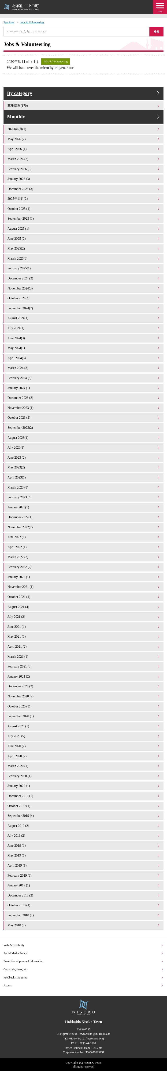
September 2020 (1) (83, 716)
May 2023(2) (83, 467)
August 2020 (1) (83, 726)
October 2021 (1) (83, 597)
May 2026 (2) (83, 139)
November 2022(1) (83, 527)
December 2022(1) (83, 517)
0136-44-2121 (77, 1038)
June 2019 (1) (83, 845)
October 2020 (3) (83, 706)
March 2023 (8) (83, 487)
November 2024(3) (83, 288)
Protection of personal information (83, 961)
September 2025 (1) (83, 218)
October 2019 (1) (83, 806)
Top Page (9, 22)
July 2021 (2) (83, 616)
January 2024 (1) (83, 388)
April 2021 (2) (83, 646)
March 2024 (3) (83, 368)
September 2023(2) (83, 427)
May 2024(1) (83, 348)
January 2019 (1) (83, 885)
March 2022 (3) (83, 557)
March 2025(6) (83, 258)
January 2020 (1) (83, 786)
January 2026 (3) (83, 179)
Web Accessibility (83, 945)
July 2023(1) (83, 447)
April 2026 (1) (83, 149)
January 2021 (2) (83, 676)
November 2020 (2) (83, 696)
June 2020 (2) (83, 746)
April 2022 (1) (83, 547)
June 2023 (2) (83, 457)
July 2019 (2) (83, 835)
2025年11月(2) (83, 198)
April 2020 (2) (83, 756)
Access (83, 985)
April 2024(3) (83, 358)
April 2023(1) (83, 477)
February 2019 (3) (83, 875)
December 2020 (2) (83, 686)
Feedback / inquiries (83, 977)
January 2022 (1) (83, 577)
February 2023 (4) (83, 497)
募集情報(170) (83, 105)
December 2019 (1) (83, 796)
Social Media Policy (83, 953)
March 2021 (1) (83, 656)
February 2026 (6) (83, 169)
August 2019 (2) (83, 826)
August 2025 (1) (83, 228)
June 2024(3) (83, 338)
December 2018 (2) (83, 895)
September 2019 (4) (83, 816)
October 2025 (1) (83, 209)
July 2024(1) (83, 328)
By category (84, 93)
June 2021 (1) (83, 626)
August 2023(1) (83, 437)
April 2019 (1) (83, 865)
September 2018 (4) (83, 915)
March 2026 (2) (83, 159)
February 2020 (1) (83, 776)
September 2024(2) (83, 308)
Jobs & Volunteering (32, 22)
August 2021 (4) (83, 607)
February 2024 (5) (83, 378)
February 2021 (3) (83, 666)
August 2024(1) (83, 318)
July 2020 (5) (83, 736)
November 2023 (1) (83, 408)
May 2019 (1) (83, 855)
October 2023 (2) (83, 417)
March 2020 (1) (83, 766)
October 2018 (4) (83, 905)
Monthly (84, 117)
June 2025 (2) (83, 238)
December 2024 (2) (83, 278)
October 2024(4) (83, 298)
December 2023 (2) (83, 398)
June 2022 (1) (83, 537)
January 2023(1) (83, 507)
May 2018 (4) (83, 925)
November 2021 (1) (83, 587)
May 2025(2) (83, 248)
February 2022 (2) (83, 567)
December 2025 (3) (83, 189)
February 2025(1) (83, 268)
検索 (156, 31)
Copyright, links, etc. (83, 969)
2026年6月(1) (83, 129)
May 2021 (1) (83, 636)
